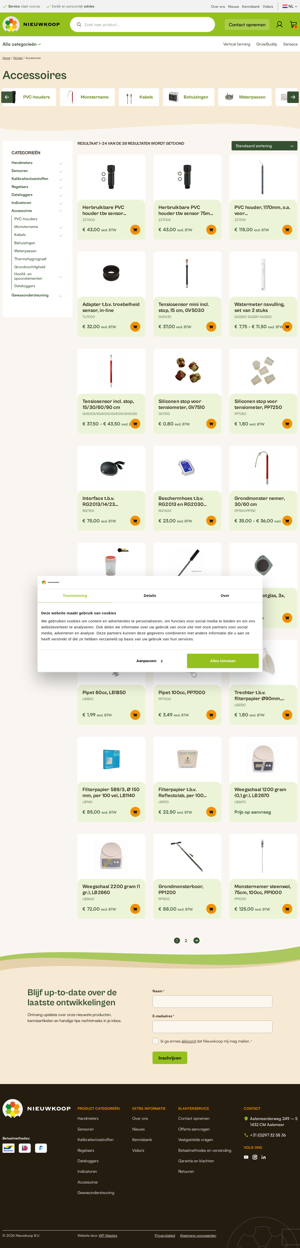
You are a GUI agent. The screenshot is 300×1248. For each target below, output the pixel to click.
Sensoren (20, 170)
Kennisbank (251, 6)
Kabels (20, 234)
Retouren (186, 1171)
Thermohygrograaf (30, 258)
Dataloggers (22, 194)
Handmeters (22, 162)
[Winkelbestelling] (265, 145)
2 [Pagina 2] (186, 940)
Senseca (290, 43)
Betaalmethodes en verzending (204, 1150)
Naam (158, 991)
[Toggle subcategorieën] (48, 163)
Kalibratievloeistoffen (30, 178)
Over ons (218, 6)
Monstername (26, 226)
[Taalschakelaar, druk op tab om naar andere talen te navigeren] (290, 6)
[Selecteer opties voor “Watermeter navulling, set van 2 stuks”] (287, 327)
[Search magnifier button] (79, 24)
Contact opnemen (247, 24)
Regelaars (20, 186)
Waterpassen (25, 250)
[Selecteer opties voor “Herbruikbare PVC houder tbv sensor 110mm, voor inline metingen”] (135, 230)
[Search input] (146, 24)
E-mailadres (163, 1016)
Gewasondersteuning (30, 295)
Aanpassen (149, 661)
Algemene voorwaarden (198, 1235)
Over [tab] (225, 595)
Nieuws (233, 6)
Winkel (17, 58)
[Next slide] (293, 97)
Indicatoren (21, 202)
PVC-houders (26, 218)
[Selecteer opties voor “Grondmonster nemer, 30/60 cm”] (287, 521)
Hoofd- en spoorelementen (28, 276)
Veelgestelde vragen (195, 1139)
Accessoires (22, 210)
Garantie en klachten (196, 1160)
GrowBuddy (266, 43)
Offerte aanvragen (194, 1129)
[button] (287, 230)
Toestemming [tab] (75, 595)
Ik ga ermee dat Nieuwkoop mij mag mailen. (206, 1041)
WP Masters (108, 1235)
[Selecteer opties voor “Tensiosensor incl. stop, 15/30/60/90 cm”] (135, 424)
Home (6, 58)
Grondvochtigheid (29, 266)
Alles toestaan (223, 661)
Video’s (268, 6)
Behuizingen (24, 242)
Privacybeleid (165, 1235)
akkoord (189, 1041)
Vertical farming (236, 43)
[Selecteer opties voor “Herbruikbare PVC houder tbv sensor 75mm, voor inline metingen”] (211, 230)
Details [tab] (150, 595)
